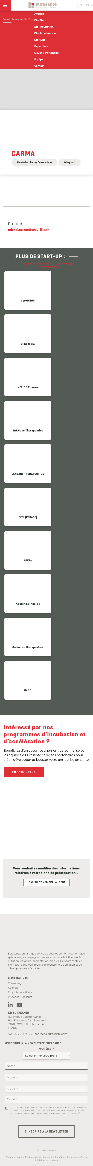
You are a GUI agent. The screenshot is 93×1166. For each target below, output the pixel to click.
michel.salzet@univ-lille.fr (28, 229)
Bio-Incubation (44, 26)
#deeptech (69, 162)
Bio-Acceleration (45, 33)
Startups (39, 39)
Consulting (14, 983)
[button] (76, 4)
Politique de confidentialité (39, 1157)
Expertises (41, 46)
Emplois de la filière (20, 992)
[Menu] (5, 5)
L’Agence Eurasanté (20, 997)
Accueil (6, 19)
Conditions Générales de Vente (71, 1157)
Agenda (13, 987)
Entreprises (18, 19)
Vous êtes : (46, 1049)
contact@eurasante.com (51, 1034)
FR (89, 5)
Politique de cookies (47, 1160)
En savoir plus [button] (24, 772)
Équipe (38, 59)
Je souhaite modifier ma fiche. (46, 882)
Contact (39, 65)
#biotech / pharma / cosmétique (34, 162)
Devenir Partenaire (46, 52)
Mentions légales (15, 1157)
